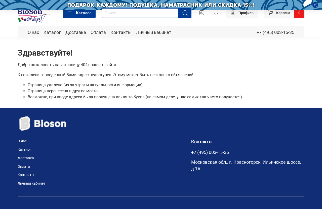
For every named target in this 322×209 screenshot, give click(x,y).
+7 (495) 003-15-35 (275, 32)
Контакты (121, 32)
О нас (33, 32)
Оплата (98, 32)
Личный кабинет (153, 32)
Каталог (79, 13)
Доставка (75, 32)
